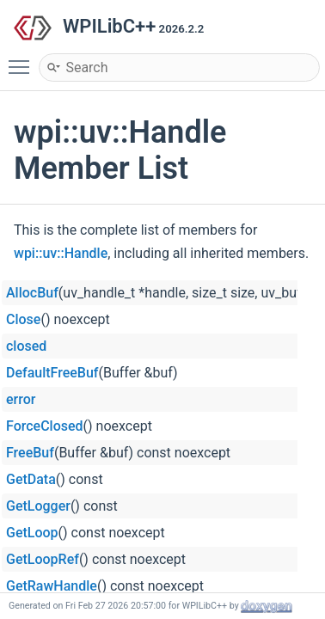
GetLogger (38, 506)
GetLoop (32, 532)
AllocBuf (32, 293)
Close (23, 319)
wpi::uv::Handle (60, 253)
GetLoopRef (42, 559)
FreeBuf (30, 452)
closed (26, 346)
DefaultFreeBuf (52, 373)
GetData (31, 479)
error (20, 399)
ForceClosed (44, 426)
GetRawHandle (51, 586)
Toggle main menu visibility (23, 59)
